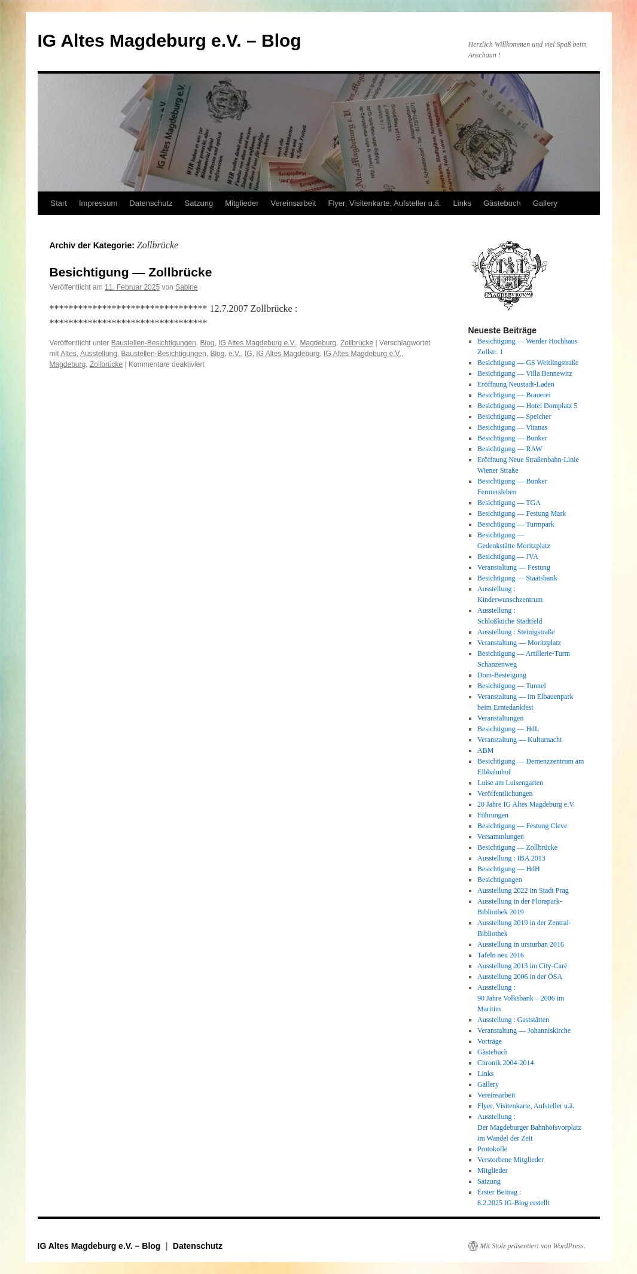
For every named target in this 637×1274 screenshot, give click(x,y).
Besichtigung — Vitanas (512, 427)
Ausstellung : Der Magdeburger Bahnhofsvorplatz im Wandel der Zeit (529, 1127)
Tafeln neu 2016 (500, 955)
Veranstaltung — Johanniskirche (524, 1030)
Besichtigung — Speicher (514, 416)
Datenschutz (150, 203)
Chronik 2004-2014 (505, 1063)
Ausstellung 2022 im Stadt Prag (523, 890)
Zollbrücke (356, 343)
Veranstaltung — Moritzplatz (519, 642)
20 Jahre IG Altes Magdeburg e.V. (526, 804)
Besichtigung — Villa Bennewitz (524, 373)
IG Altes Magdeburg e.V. (257, 343)
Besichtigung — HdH (508, 869)
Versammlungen (500, 836)
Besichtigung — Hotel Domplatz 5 (527, 406)
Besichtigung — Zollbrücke (131, 272)
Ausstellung (98, 353)
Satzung (199, 203)
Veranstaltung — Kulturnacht (519, 739)
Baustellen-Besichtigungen (153, 343)
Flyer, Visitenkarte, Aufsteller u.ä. (384, 203)
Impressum (98, 203)
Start (59, 203)
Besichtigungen (499, 879)
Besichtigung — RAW (509, 449)
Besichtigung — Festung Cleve (522, 826)
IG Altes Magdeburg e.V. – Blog (169, 40)
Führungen (492, 815)
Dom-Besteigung (501, 675)
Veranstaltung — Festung (513, 567)
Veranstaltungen (500, 718)
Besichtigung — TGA (509, 502)
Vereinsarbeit (293, 203)
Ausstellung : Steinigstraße (515, 632)
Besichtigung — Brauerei (514, 395)
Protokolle (492, 1149)
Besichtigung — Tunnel (511, 686)
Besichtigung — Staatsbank (517, 578)
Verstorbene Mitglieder (510, 1160)
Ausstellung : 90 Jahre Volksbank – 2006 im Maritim (520, 998)
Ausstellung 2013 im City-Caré (522, 966)
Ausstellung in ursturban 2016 (520, 944)
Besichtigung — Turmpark (515, 524)
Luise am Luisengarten (510, 783)
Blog (207, 343)
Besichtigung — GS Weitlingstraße (527, 362)
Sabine (186, 287)
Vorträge (489, 1041)
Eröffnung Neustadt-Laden (515, 384)
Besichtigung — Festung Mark (521, 513)
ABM (485, 750)
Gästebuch (502, 203)
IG (248, 353)
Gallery (545, 203)
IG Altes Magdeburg (287, 353)
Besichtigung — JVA (507, 556)
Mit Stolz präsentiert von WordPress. (533, 1246)
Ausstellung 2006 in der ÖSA (519, 976)
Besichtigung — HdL (508, 729)
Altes (68, 353)
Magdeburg (318, 343)
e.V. (234, 353)
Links (462, 203)
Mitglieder (241, 203)
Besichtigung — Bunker (512, 438)
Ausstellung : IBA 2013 (511, 858)
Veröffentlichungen (504, 793)
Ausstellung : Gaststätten (513, 1019)
